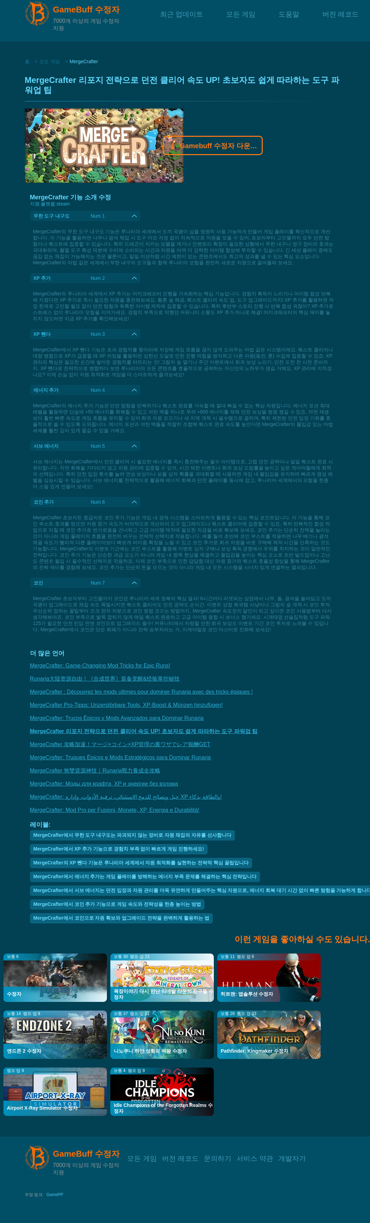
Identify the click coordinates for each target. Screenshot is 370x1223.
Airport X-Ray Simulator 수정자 (42, 1108)
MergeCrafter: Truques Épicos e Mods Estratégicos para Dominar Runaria (120, 757)
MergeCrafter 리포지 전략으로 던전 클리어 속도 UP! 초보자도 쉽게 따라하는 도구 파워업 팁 (144, 731)
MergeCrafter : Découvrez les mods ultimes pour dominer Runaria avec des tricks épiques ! (141, 692)
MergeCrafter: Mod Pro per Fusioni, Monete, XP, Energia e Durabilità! (115, 810)
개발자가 (292, 1157)
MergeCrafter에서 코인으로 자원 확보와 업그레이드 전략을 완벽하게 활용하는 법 (121, 918)
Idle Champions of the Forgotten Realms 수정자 (163, 1108)
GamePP (55, 1194)
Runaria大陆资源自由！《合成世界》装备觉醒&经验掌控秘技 (105, 679)
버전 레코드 (340, 20)
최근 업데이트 (181, 20)
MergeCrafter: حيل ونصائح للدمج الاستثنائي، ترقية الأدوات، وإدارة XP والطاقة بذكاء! (126, 797)
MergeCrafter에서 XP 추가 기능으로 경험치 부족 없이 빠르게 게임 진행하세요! (118, 849)
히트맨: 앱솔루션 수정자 (247, 994)
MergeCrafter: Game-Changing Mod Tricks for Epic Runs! (100, 666)
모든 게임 (241, 20)
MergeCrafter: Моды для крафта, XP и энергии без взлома (104, 784)
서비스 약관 (255, 1157)
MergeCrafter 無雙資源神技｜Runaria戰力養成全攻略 (95, 771)
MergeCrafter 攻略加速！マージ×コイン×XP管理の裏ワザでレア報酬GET (120, 744)
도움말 (289, 20)
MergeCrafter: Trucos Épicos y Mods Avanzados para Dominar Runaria (117, 718)
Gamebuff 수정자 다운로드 (213, 146)
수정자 (14, 994)
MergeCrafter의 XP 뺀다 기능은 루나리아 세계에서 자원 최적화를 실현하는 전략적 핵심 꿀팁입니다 (141, 862)
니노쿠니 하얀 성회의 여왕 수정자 (150, 1051)
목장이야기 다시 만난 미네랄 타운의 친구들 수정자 (163, 994)
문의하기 (217, 1157)
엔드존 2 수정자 (24, 1051)
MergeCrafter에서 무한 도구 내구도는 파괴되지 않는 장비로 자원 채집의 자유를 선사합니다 (132, 835)
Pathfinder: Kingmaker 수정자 (254, 1051)
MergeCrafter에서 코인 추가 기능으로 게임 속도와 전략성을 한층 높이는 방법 (117, 904)
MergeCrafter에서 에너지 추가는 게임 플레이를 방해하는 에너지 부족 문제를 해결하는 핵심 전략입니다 (145, 876)
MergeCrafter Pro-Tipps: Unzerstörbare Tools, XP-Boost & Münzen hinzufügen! (126, 705)
